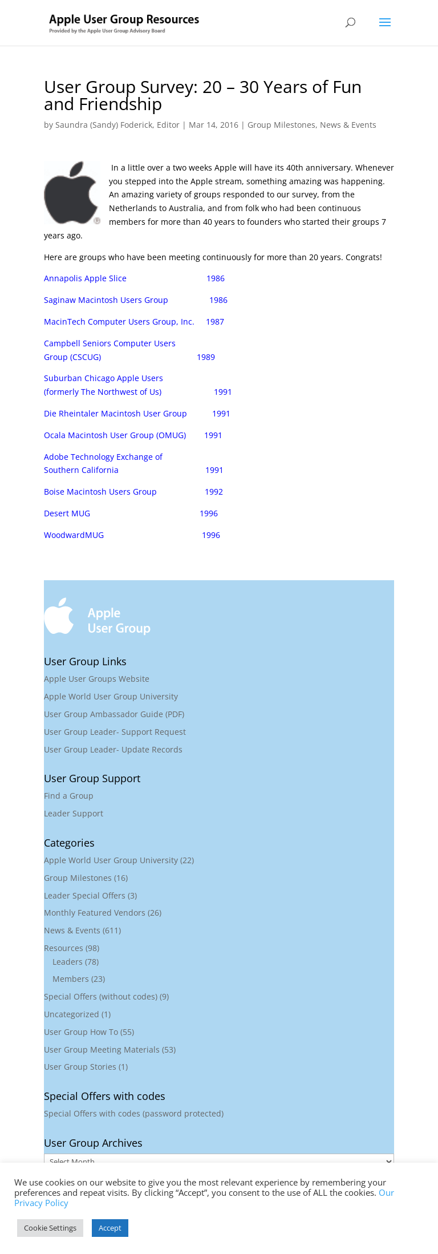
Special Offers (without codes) (100, 996)
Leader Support (73, 813)
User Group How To (81, 1031)
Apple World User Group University (111, 696)
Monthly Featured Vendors (94, 912)
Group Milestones (281, 124)
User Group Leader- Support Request (115, 731)
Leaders (67, 961)
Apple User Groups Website (96, 678)
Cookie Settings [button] (50, 1228)
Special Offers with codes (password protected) (134, 1113)
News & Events (348, 124)
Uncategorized (71, 1014)
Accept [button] (110, 1228)
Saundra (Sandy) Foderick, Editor (117, 124)
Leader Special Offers (84, 895)
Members (70, 978)
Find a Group (69, 795)
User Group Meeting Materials (102, 1049)
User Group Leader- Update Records (113, 749)
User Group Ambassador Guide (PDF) (114, 714)
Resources (63, 947)
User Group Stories (80, 1066)
